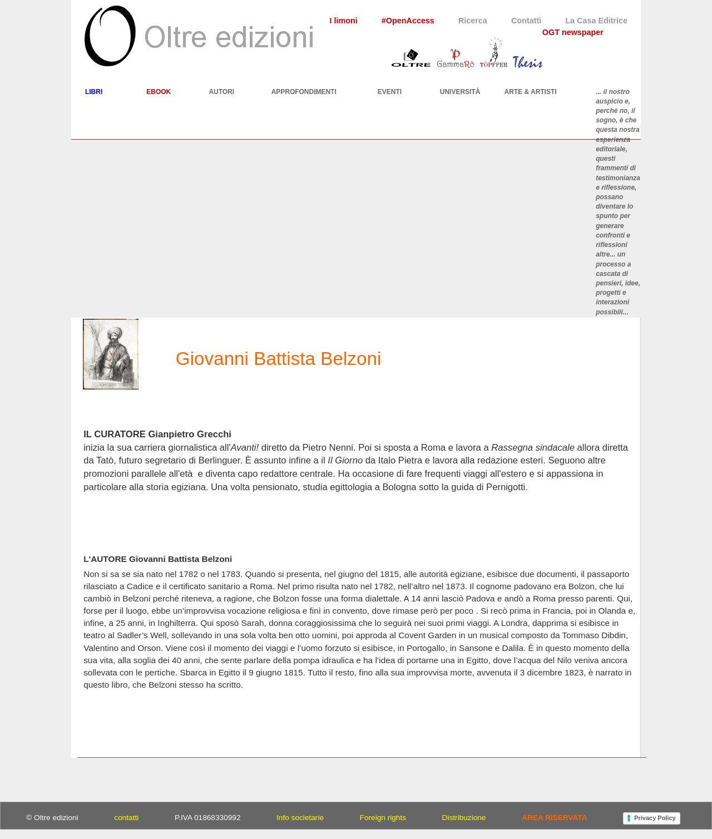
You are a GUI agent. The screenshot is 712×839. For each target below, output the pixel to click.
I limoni (343, 20)
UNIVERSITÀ (460, 92)
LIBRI (93, 92)
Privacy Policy (655, 818)
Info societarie (300, 817)
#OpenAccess (408, 20)
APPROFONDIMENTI (304, 92)
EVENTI (390, 92)
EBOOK (158, 92)
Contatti (526, 20)
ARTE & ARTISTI (531, 92)
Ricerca (472, 20)
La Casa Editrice (596, 20)
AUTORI (221, 92)
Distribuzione (464, 817)
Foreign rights (383, 817)
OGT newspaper (573, 32)
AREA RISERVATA (554, 817)
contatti (126, 817)
